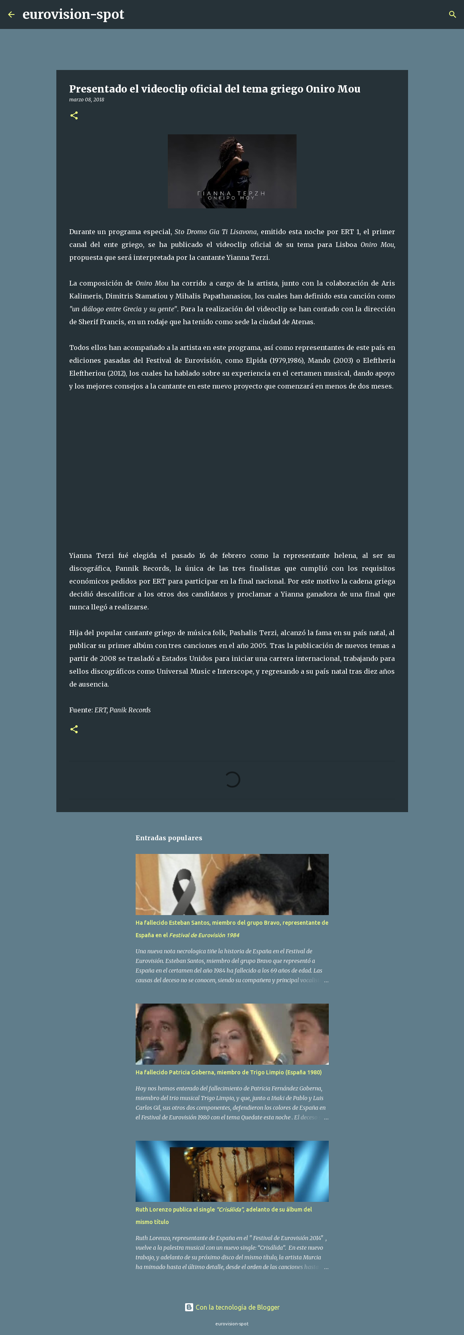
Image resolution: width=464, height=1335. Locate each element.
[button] (74, 116)
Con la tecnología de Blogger (232, 1307)
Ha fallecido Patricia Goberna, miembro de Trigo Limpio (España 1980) (229, 1072)
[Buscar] (135, 14)
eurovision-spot (73, 14)
